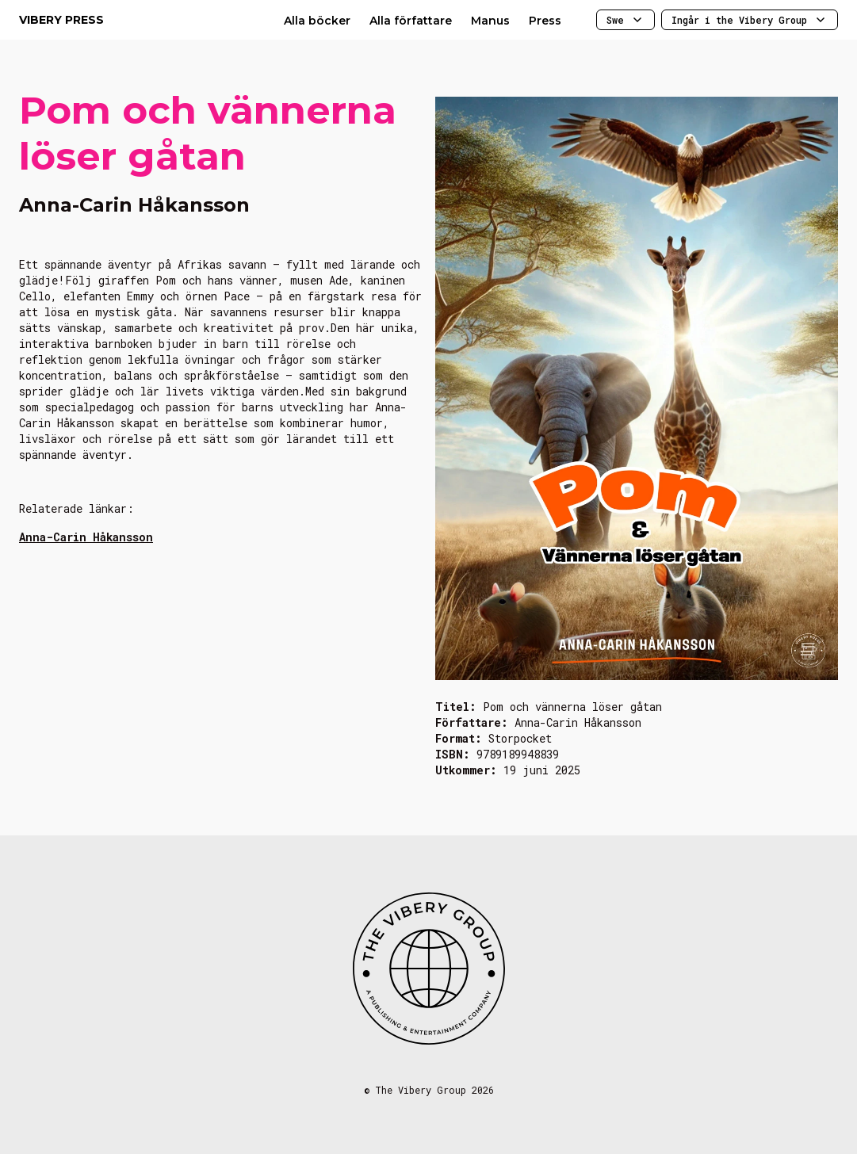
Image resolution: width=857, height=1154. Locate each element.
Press (545, 20)
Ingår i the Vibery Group (749, 20)
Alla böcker (317, 20)
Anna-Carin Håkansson (86, 537)
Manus (490, 20)
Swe (625, 20)
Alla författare (410, 20)
